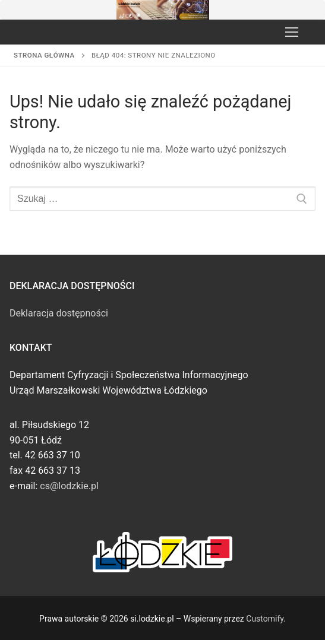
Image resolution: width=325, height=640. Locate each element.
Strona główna (44, 55)
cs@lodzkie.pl (69, 486)
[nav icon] (292, 32)
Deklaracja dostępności (59, 313)
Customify (264, 618)
